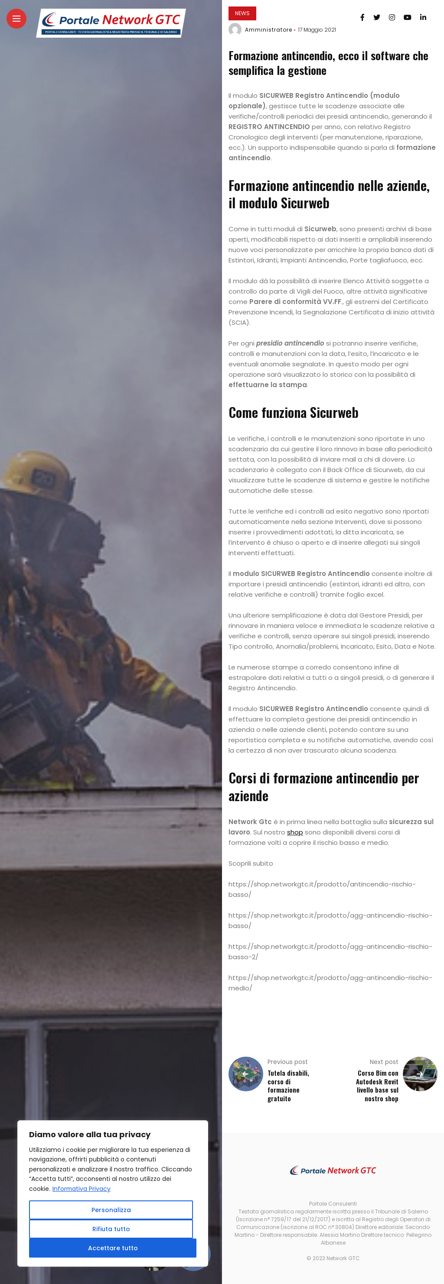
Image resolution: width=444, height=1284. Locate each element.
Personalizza (111, 1210)
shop (295, 832)
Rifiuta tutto (111, 1229)
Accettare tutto (113, 1248)
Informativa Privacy (81, 1188)
